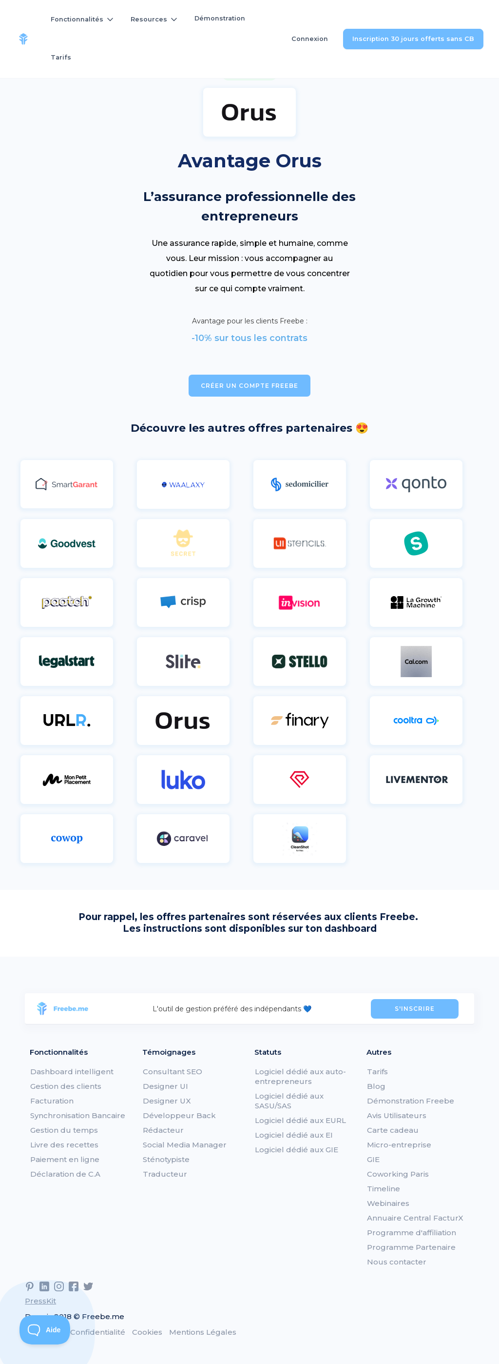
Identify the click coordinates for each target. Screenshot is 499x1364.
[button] (83, 19)
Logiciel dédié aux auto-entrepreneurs (300, 1076)
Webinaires (388, 1203)
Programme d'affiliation (411, 1232)
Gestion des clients (65, 1086)
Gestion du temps (64, 1130)
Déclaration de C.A (65, 1174)
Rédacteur (163, 1130)
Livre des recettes (64, 1144)
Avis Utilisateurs (396, 1115)
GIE (373, 1159)
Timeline (383, 1188)
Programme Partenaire (411, 1247)
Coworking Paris (398, 1174)
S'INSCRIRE (415, 1008)
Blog (376, 1086)
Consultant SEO (172, 1071)
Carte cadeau (393, 1130)
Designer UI (165, 1086)
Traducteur (165, 1174)
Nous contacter (396, 1261)
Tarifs (61, 57)
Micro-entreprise (399, 1144)
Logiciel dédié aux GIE (296, 1149)
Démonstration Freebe (410, 1100)
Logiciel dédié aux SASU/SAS (289, 1100)
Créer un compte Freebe (249, 385)
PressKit (40, 1300)
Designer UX (167, 1100)
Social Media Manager (185, 1144)
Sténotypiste (166, 1159)
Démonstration (219, 18)
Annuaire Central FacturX (415, 1218)
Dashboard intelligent (72, 1071)
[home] (23, 39)
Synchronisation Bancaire (77, 1115)
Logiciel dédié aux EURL (300, 1120)
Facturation (52, 1100)
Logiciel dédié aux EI (294, 1135)
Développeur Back (179, 1115)
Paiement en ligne (64, 1159)
